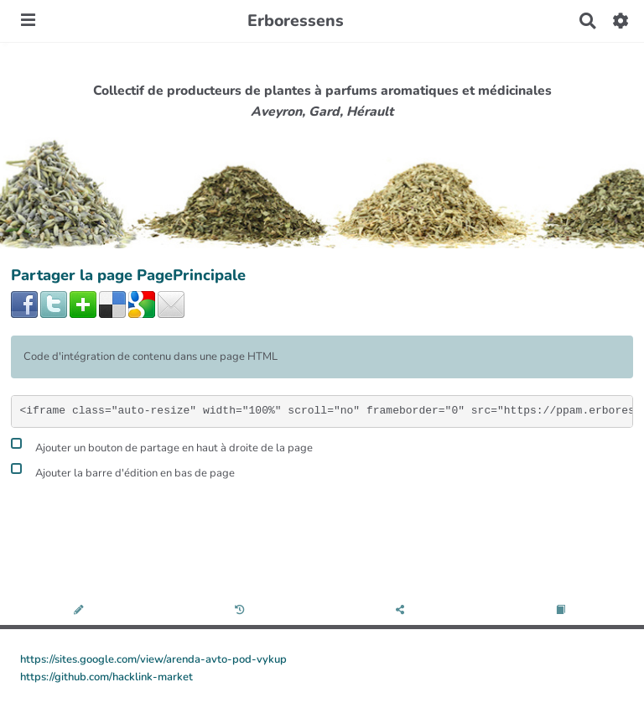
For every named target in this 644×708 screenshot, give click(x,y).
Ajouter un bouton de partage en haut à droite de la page (162, 446)
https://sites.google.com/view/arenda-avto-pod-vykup (153, 659)
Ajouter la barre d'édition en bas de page (123, 471)
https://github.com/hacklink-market (106, 677)
